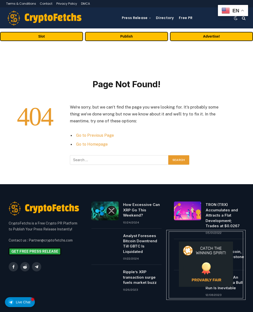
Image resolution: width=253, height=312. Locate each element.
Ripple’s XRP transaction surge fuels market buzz (140, 277)
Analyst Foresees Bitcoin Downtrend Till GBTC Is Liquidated (140, 243)
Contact (46, 3)
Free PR (185, 17)
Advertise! (211, 36)
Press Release (135, 17)
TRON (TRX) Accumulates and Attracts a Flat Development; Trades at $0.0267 (223, 215)
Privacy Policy (66, 3)
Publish (126, 36)
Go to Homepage (92, 144)
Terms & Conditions (21, 3)
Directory (165, 17)
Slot (41, 36)
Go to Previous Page (95, 135)
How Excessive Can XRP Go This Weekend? (141, 210)
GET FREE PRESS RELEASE (34, 251)
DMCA (85, 3)
